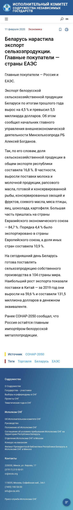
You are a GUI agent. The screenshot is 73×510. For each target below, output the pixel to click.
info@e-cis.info (12, 491)
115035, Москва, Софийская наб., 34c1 (25, 482)
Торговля (24, 361)
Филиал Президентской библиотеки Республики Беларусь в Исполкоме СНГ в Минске (36, 447)
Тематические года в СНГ (18, 403)
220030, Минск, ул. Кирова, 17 (20, 465)
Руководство (12, 423)
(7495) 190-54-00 (13, 487)
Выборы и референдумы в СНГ (21, 394)
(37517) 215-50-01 (14, 469)
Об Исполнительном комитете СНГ (23, 419)
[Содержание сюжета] (66, 502)
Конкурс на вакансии (16, 442)
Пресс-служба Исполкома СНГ (21, 499)
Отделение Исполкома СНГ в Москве (24, 438)
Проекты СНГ (12, 398)
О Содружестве (13, 386)
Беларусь (42, 361)
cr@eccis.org (11, 473)
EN (67, 19)
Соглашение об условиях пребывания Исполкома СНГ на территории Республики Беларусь (35, 432)
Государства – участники (18, 390)
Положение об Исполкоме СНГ (21, 427)
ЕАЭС (56, 361)
